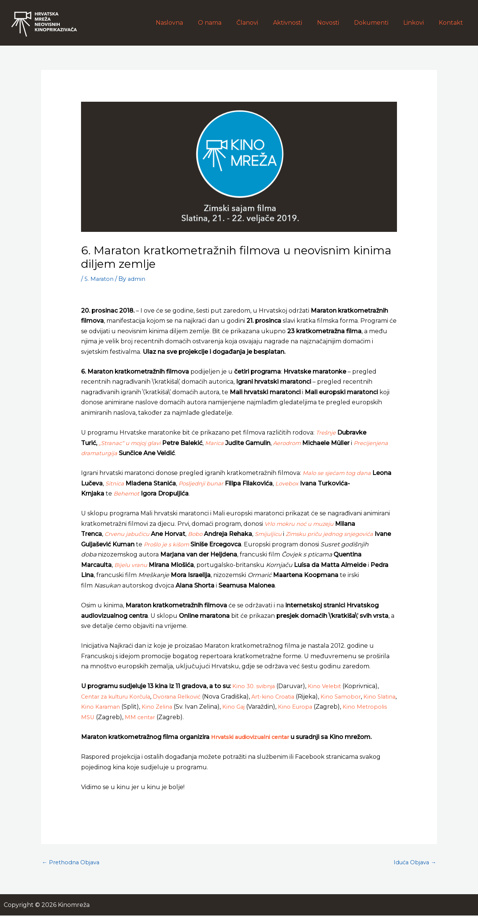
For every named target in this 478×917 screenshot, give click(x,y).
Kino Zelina (183, 706)
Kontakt (452, 22)
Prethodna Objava (73, 863)
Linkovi (418, 22)
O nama (229, 22)
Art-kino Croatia (289, 696)
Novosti (339, 22)
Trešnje (327, 432)
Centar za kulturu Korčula (121, 696)
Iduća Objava (412, 863)
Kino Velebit (328, 686)
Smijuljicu (274, 533)
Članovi (263, 22)
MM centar (175, 717)
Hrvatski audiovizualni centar (254, 736)
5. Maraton (99, 278)
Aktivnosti (301, 22)
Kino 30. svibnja (254, 686)
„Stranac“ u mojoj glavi (132, 443)
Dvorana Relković (189, 696)
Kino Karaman (124, 706)
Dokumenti (378, 22)
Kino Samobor (360, 696)
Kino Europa (325, 706)
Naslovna (191, 22)
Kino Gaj (261, 706)
